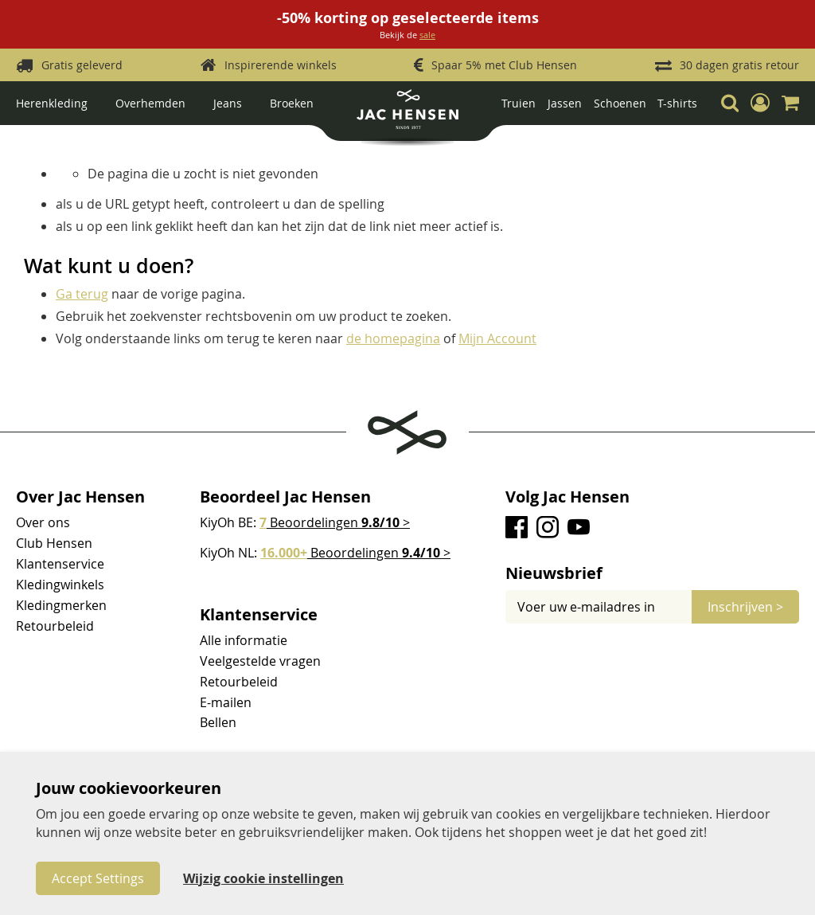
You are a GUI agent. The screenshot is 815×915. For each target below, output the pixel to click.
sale (427, 35)
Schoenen (620, 103)
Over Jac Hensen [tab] (80, 497)
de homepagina (393, 338)
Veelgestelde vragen (260, 661)
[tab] (652, 573)
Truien (518, 103)
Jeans (227, 103)
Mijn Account (497, 338)
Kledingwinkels (60, 584)
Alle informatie (243, 640)
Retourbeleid (55, 626)
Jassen (565, 103)
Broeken (292, 103)
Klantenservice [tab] (259, 615)
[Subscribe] (745, 607)
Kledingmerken (61, 605)
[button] (760, 102)
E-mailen (226, 702)
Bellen (218, 722)
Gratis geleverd (82, 64)
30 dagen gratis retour (739, 64)
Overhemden (150, 103)
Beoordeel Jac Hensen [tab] (285, 497)
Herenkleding (52, 103)
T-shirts (677, 103)
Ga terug (82, 294)
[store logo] (407, 115)
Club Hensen (54, 543)
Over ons (43, 522)
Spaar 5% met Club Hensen (504, 64)
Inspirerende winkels (280, 64)
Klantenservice (60, 564)
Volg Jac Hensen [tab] (567, 497)
